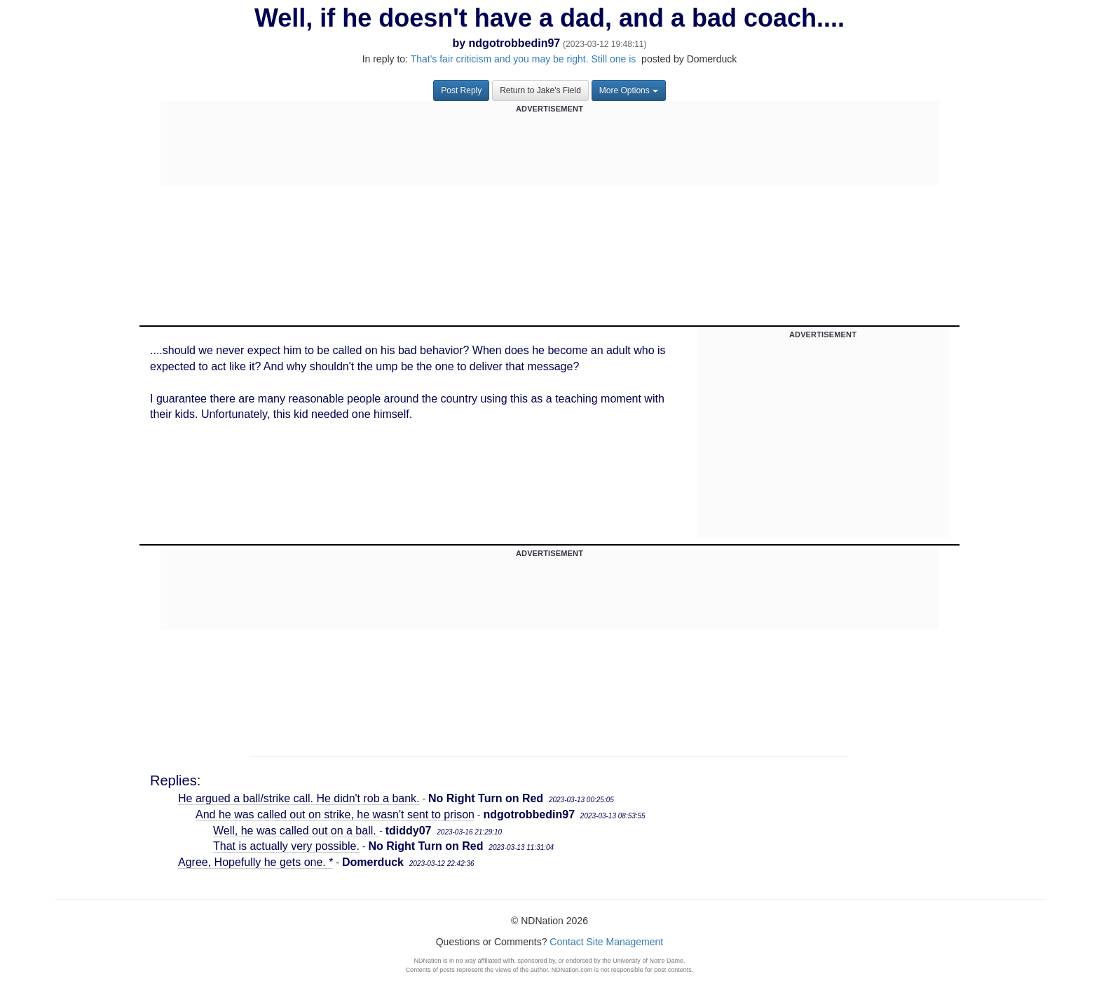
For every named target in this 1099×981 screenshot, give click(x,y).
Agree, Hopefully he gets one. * (255, 862)
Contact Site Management (606, 941)
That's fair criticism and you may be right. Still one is (525, 59)
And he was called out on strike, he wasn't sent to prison (335, 814)
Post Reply (461, 90)
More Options (628, 90)
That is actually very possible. (286, 846)
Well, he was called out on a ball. (296, 831)
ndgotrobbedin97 (515, 43)
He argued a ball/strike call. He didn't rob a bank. (299, 798)
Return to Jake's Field (540, 90)
